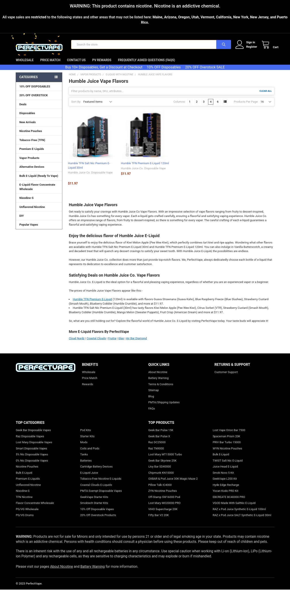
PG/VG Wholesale (27, 513)
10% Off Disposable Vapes (97, 513)
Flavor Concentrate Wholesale (35, 507)
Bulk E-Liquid (24, 477)
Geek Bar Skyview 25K (162, 464)
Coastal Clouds (96, 342)
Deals (23, 108)
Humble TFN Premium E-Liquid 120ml (145, 167)
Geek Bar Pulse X (159, 440)
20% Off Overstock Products (98, 519)
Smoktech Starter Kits (94, 507)
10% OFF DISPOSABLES (34, 90)
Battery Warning (158, 382)
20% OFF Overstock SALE (205, 71)
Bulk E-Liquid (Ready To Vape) (38, 180)
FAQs (151, 412)
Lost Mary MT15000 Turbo (165, 458)
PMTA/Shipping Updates (164, 406)
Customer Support (226, 376)
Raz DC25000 (156, 446)
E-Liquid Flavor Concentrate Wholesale (39, 191)
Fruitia (112, 342)
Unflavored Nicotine (32, 211)
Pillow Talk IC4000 (160, 489)
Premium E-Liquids (39, 153)
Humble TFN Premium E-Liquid (92, 303)
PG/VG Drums (25, 519)
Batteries (86, 464)
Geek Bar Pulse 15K (160, 434)
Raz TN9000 (156, 452)
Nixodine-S (26, 202)
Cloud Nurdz (76, 342)
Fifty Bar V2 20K (158, 519)
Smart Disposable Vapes (31, 452)
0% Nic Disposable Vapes (32, 464)
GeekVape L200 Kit (225, 483)
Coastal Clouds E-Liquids (96, 489)
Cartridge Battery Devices (96, 470)
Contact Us (76, 64)
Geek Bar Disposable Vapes (33, 434)
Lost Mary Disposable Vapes (34, 446)
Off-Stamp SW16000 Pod (164, 501)
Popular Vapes (39, 229)
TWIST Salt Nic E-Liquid (228, 464)
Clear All (266, 95)
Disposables (39, 117)
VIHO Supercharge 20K (162, 513)
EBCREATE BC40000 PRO (229, 501)
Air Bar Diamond (136, 342)
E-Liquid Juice (89, 477)
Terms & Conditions (160, 388)
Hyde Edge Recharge (226, 489)
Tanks (84, 458)
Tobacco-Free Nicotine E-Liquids (100, 483)
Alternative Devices (39, 171)
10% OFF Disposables (164, 71)
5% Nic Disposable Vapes (32, 458)
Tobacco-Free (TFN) (39, 144)
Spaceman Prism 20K (226, 440)
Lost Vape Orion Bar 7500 (229, 434)
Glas (121, 342)
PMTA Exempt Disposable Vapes (101, 495)
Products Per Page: (246, 105)
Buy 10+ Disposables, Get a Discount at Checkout (103, 71)
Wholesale (25, 64)
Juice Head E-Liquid (225, 470)
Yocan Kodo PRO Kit (225, 495)
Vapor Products (39, 162)
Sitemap (153, 394)
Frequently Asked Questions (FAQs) (146, 64)
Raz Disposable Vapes (30, 440)
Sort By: (76, 105)
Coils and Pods (89, 452)
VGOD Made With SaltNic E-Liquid (234, 507)
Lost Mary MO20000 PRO (164, 507)
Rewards (87, 388)
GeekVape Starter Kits (94, 501)
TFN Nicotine (24, 501)
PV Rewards (102, 64)
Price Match (50, 64)
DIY (39, 220)
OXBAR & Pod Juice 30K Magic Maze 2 (173, 483)
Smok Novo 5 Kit (223, 477)
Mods (83, 446)
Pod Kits (85, 434)
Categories (28, 81)
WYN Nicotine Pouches (227, 452)
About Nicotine (157, 376)
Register (247, 48)
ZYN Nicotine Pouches (162, 495)
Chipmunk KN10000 (161, 477)
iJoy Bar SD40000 (159, 470)
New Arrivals (27, 126)
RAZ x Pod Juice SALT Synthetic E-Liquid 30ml (242, 519)
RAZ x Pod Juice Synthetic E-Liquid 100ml (239, 513)
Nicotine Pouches (30, 135)
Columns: (179, 105)
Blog (151, 400)
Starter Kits (87, 440)
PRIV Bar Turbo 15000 (227, 446)
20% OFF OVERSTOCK (33, 99)
